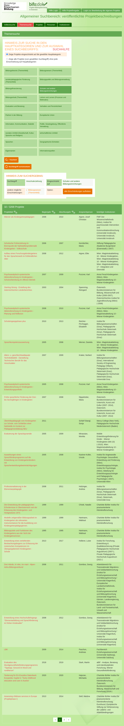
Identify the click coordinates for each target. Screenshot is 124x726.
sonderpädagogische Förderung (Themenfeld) (18, 80)
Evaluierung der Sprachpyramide (18, 434)
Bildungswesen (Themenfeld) (51, 71)
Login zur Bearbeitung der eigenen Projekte (102, 10)
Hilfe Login (53, 10)
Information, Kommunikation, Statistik (20, 124)
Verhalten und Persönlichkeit (51, 106)
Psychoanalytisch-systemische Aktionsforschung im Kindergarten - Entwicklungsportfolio (19, 387)
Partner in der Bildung (14, 115)
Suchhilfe (61, 49)
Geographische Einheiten (49, 142)
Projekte (39, 25)
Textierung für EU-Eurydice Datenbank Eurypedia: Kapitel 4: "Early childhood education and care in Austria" (20, 678)
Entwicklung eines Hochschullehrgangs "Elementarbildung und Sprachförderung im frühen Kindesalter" (21, 620)
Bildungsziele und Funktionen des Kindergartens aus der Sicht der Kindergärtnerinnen (18, 533)
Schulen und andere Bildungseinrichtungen (48, 89)
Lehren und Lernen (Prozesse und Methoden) (53, 98)
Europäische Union (47, 115)
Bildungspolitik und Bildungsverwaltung (55, 79)
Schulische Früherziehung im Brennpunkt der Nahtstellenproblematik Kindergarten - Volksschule (20, 246)
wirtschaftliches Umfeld (48, 133)
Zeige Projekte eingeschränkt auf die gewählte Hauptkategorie (33, 54)
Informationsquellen (47, 151)
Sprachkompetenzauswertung (16, 342)
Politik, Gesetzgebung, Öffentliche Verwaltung (53, 125)
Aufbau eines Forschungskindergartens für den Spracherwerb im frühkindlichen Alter (20, 256)
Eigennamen (10, 151)
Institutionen (65, 25)
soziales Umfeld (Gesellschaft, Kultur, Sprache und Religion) (20, 134)
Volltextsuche (9, 25)
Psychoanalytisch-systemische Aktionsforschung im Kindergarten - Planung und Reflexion (19, 311)
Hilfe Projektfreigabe (70, 10)
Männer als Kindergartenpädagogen (19, 217)
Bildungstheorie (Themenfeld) (17, 71)
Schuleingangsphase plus (15, 321)
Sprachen (9, 142)
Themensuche (26, 25)
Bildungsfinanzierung (13, 88)
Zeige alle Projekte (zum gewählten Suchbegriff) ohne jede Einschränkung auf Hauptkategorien (32, 60)
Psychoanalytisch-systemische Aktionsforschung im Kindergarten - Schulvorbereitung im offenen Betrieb (19, 277)
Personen (51, 25)
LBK (6, 649)
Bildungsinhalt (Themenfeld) (16, 97)
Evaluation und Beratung (15, 106)
